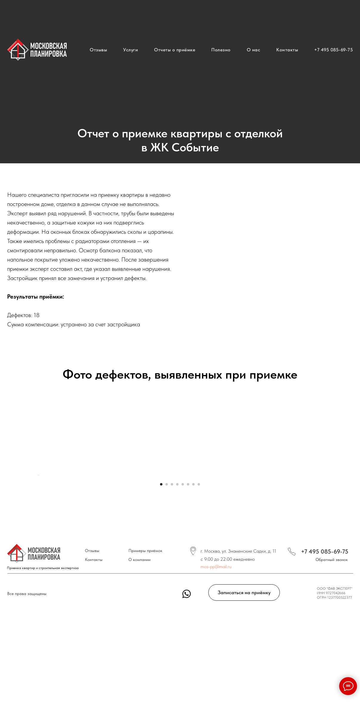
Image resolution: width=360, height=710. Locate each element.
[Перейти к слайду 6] (188, 648)
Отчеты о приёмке (174, 50)
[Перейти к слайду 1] (161, 648)
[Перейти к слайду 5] (182, 648)
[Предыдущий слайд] (37, 557)
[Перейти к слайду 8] (199, 648)
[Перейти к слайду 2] (166, 648)
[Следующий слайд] (323, 557)
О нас (253, 50)
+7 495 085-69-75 (333, 50)
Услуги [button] (130, 50)
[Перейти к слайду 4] (177, 648)
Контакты (287, 50)
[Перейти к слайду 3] (172, 648)
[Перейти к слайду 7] (193, 648)
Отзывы (98, 50)
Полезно (221, 50)
